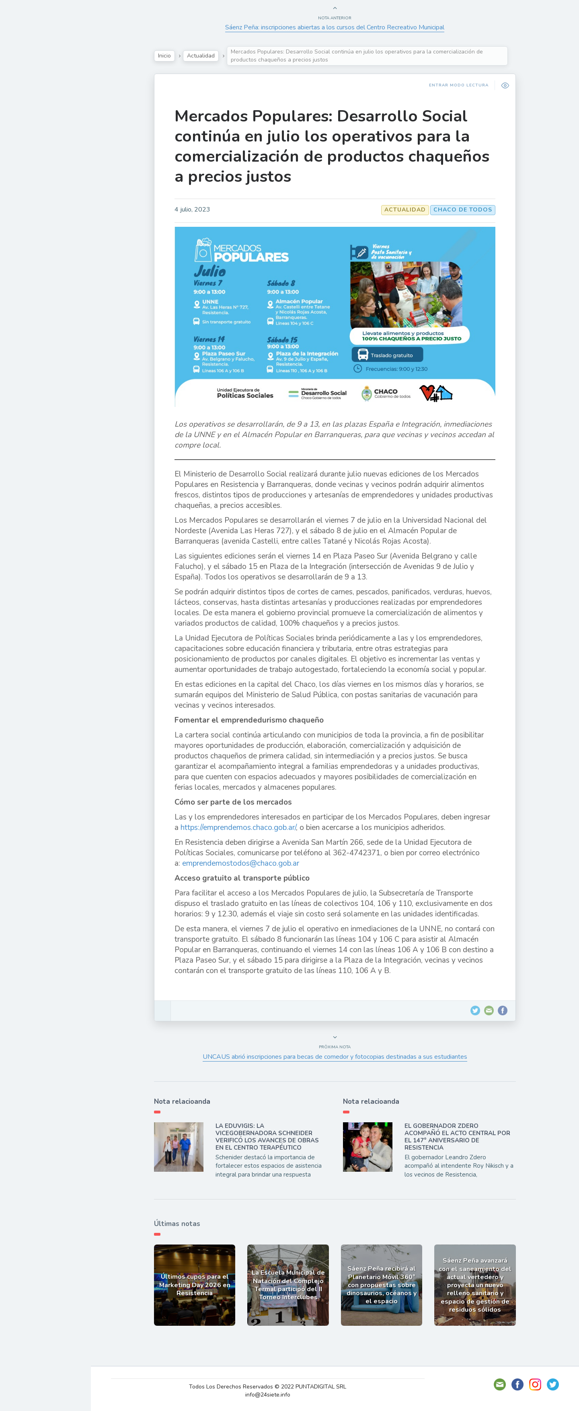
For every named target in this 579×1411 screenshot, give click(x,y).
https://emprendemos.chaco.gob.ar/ (247, 827)
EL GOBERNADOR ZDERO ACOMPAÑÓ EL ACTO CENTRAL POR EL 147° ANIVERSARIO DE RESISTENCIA (466, 1137)
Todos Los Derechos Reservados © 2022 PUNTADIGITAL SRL (279, 1386)
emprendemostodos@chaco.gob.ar (249, 863)
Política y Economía (48, 139)
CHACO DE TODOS (471, 210)
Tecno (26, 158)
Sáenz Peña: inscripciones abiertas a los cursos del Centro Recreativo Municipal (344, 27)
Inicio (173, 56)
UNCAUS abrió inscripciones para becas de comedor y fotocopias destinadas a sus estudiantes (343, 1056)
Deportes (31, 195)
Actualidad (34, 102)
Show (25, 120)
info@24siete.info (279, 1395)
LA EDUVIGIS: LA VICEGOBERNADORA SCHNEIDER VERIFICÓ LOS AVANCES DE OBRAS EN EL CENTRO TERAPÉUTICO (276, 1137)
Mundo (27, 177)
